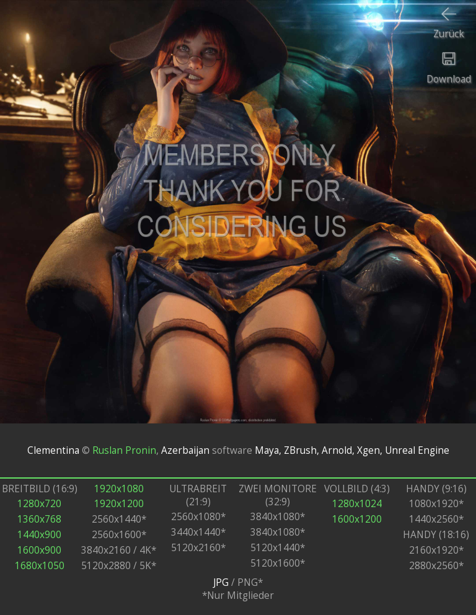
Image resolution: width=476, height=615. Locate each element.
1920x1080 (119, 488)
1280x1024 (357, 503)
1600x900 (39, 550)
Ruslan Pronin (124, 450)
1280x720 (39, 503)
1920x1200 (119, 503)
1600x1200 (357, 519)
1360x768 (39, 519)
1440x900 (39, 534)
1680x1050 (39, 565)
